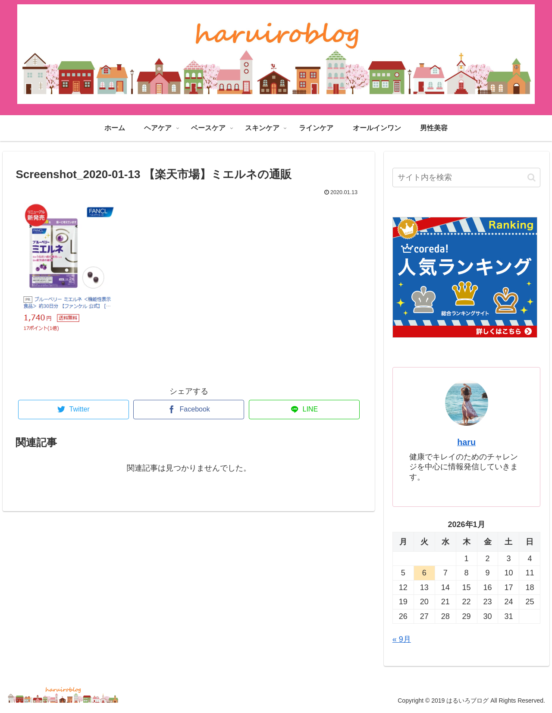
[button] (531, 177)
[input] (466, 177)
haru (466, 442)
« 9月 (401, 639)
